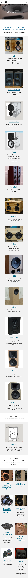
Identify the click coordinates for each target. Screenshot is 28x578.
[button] (2, 2)
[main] (14, 11)
